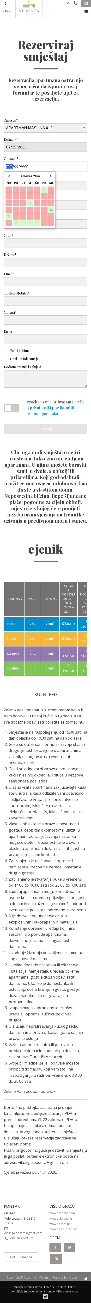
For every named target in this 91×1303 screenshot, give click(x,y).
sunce (11, 638)
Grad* (45, 240)
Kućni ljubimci (17, 350)
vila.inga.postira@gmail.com (43, 1162)
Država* (45, 259)
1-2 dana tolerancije (21, 359)
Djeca (45, 336)
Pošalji (45, 428)
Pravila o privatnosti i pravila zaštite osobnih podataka (55, 407)
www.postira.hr (59, 1224)
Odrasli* (45, 317)
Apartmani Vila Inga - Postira (43, 1277)
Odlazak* (45, 163)
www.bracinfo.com (62, 1213)
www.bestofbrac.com (64, 1229)
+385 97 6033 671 (19, 1238)
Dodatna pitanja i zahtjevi (45, 376)
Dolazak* (45, 144)
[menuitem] (10, 11)
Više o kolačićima (67, 1291)
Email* (45, 279)
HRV (7, 11)
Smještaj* (45, 125)
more (11, 623)
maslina (13, 668)
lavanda (13, 653)
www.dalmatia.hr (60, 1219)
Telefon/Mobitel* (45, 298)
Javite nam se (21, 1257)
